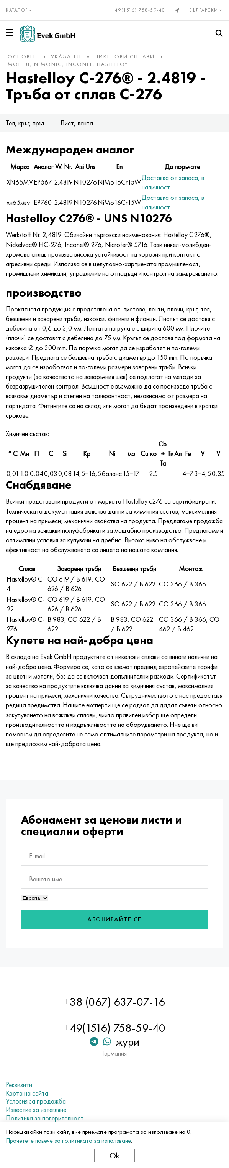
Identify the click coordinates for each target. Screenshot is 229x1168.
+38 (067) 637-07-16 (114, 1002)
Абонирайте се (114, 919)
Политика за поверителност (44, 1118)
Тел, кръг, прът (25, 123)
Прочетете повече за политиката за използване (68, 1141)
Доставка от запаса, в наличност (173, 182)
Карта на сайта (27, 1093)
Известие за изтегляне (36, 1109)
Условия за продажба (36, 1101)
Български (206, 10)
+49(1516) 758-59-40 (138, 10)
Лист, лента (76, 123)
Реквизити (19, 1085)
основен (23, 56)
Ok (114, 1155)
